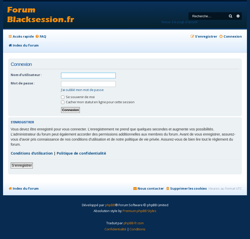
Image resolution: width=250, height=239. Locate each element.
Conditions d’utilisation (32, 153)
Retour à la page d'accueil (179, 22)
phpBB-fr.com (134, 223)
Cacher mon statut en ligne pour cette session (98, 102)
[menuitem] (40, 36)
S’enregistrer (22, 165)
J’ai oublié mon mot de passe (82, 90)
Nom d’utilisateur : (26, 74)
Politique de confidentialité (81, 153)
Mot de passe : (23, 83)
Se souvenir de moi (78, 97)
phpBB (110, 205)
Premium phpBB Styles (139, 210)
